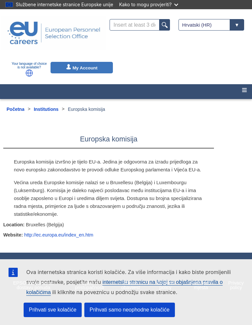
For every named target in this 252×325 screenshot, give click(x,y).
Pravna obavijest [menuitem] (130, 285)
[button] (29, 73)
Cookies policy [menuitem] (165, 285)
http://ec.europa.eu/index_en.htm (58, 235)
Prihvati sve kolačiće (52, 309)
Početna (15, 109)
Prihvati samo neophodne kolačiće (130, 309)
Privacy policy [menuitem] (236, 285)
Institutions (46, 109)
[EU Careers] (53, 37)
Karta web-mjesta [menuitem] (201, 285)
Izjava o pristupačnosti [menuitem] (89, 285)
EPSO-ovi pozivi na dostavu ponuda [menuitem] (33, 285)
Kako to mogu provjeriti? (148, 4)
